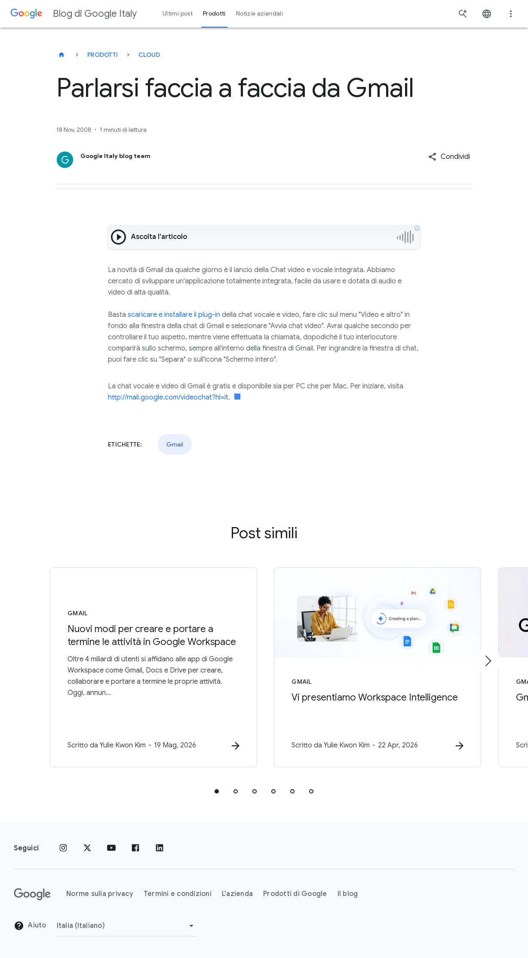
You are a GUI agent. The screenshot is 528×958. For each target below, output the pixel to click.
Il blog (348, 894)
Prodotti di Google (295, 894)
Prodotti (102, 55)
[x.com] (87, 848)
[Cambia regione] (126, 925)
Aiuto (30, 926)
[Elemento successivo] (487, 661)
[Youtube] (111, 848)
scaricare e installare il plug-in (174, 314)
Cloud (149, 55)
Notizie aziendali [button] (259, 13)
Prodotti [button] (214, 13)
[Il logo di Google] (32, 894)
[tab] (216, 791)
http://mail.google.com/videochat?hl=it (168, 397)
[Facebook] (135, 848)
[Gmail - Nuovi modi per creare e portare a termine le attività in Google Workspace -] (151, 667)
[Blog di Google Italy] (61, 54)
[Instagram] (63, 848)
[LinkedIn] (159, 848)
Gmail (174, 444)
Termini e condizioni (178, 894)
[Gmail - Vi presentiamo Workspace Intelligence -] (376, 667)
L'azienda (237, 894)
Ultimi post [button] (178, 13)
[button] (449, 156)
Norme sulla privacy (99, 894)
